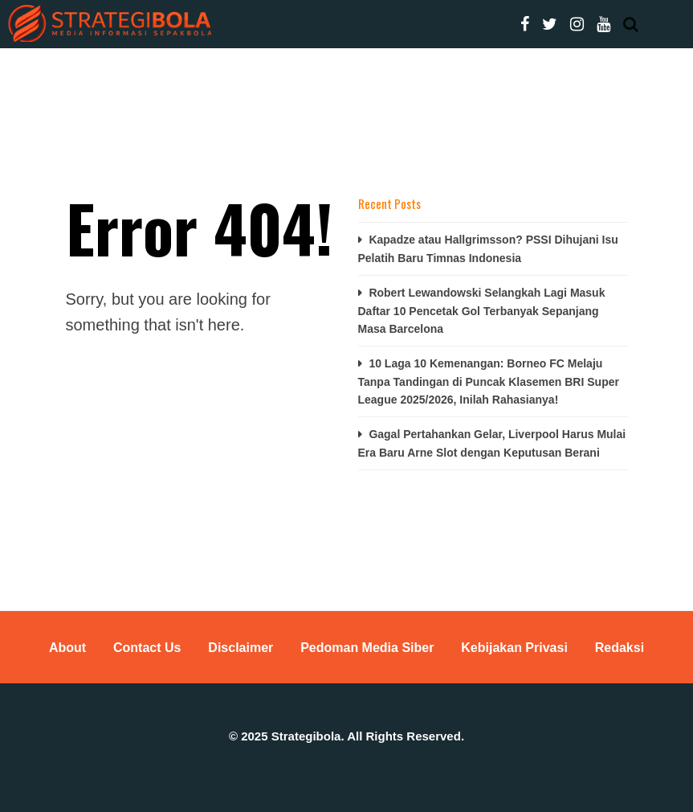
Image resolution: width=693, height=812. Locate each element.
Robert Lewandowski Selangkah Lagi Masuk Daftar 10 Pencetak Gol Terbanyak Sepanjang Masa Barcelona (481, 310)
